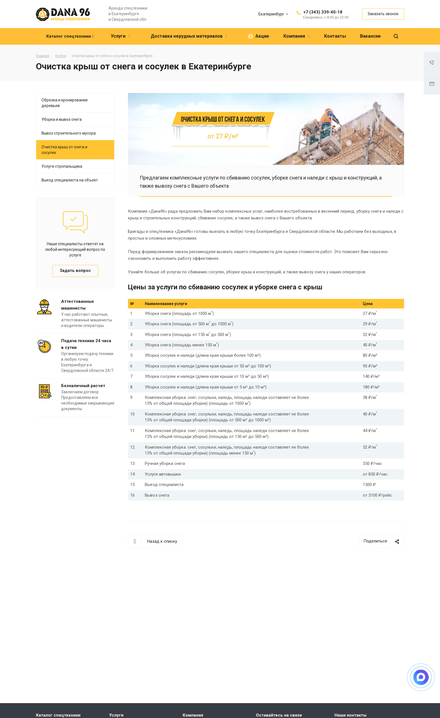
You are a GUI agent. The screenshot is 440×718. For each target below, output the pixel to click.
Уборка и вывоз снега (62, 119)
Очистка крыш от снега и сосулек (64, 150)
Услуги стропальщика (62, 166)
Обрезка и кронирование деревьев (65, 103)
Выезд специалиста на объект (70, 180)
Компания (193, 715)
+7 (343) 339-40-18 (322, 12)
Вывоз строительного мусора (69, 133)
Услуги (116, 715)
